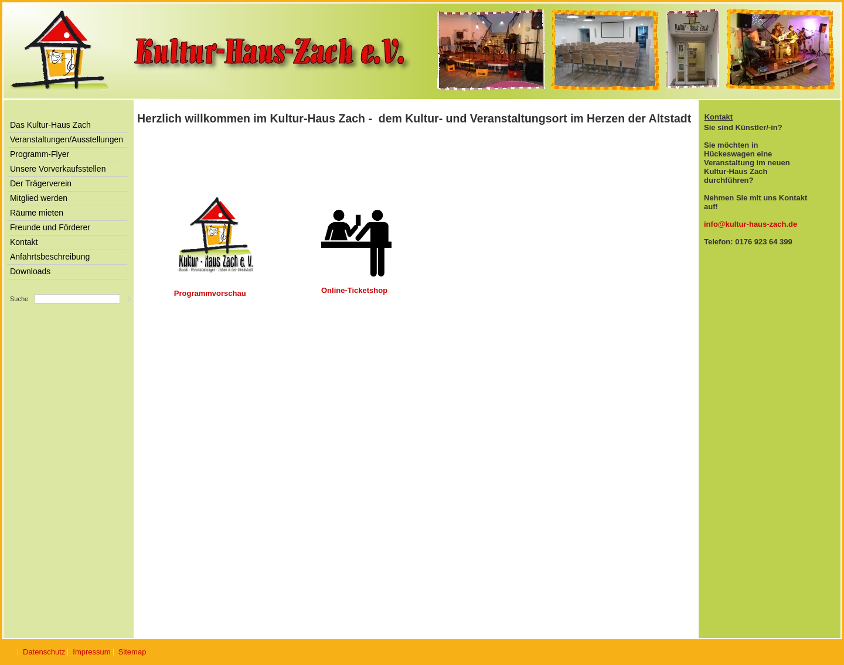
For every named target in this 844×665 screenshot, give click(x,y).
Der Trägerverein (41, 183)
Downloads (30, 271)
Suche (19, 298)
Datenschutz (44, 651)
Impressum (91, 651)
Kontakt (24, 242)
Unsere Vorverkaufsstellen (58, 168)
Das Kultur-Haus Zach (50, 124)
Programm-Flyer (39, 154)
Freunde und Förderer (50, 227)
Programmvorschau (210, 293)
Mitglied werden (38, 198)
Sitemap (132, 651)
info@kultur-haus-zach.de (750, 224)
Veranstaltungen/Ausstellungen (66, 139)
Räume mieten (36, 212)
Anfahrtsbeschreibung (50, 256)
